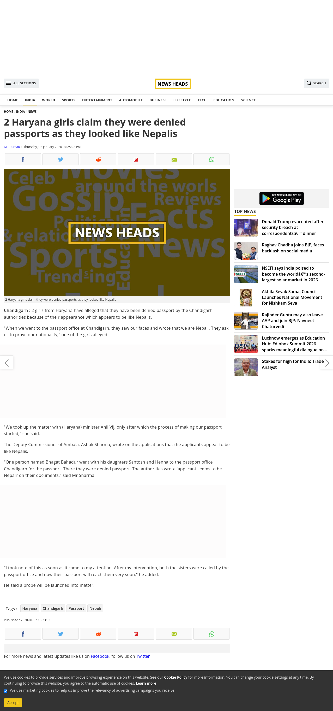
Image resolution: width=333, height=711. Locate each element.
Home (12, 100)
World (48, 100)
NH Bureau (12, 147)
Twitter (143, 656)
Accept (13, 702)
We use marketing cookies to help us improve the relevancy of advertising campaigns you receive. (92, 690)
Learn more (146, 683)
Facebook (100, 656)
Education (224, 100)
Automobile (131, 100)
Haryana (29, 608)
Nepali (95, 608)
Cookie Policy (175, 677)
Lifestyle (182, 100)
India (30, 100)
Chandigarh (53, 608)
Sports (68, 100)
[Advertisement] (166, 36)
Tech (202, 100)
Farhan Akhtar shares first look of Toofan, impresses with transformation (6, 362)
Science (248, 100)
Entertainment (97, 100)
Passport (76, 608)
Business (157, 100)
